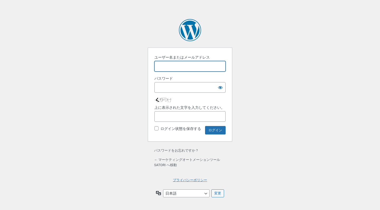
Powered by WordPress (190, 30)
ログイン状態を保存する (180, 129)
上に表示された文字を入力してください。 (189, 107)
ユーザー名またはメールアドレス (182, 57)
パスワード (163, 78)
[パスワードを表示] (220, 87)
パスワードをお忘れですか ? (176, 150)
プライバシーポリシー (190, 180)
